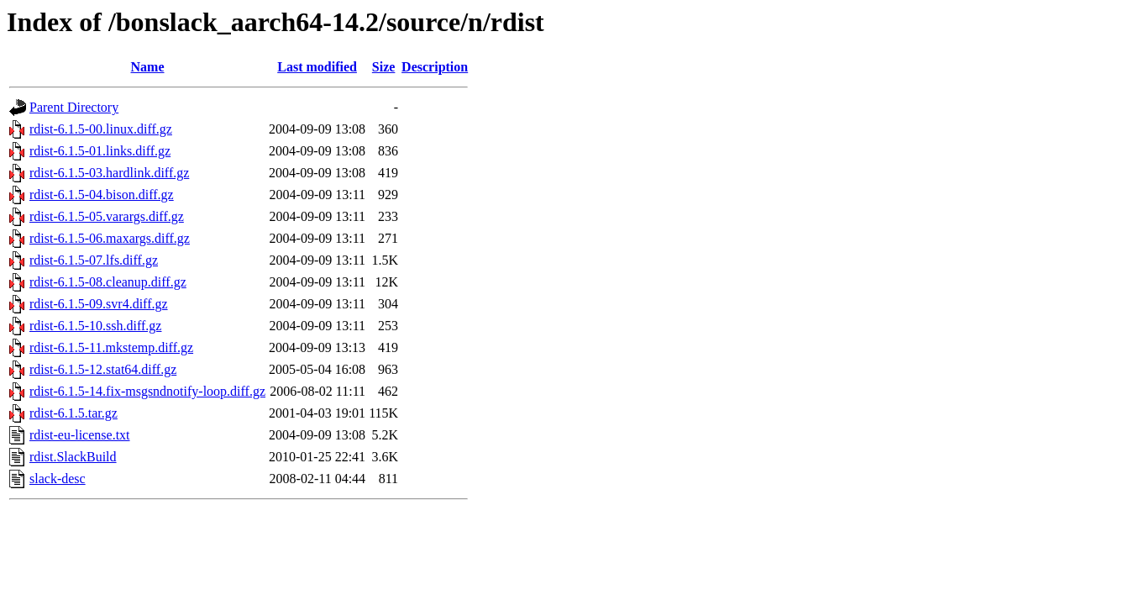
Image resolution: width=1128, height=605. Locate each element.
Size (384, 67)
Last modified (317, 67)
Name (148, 67)
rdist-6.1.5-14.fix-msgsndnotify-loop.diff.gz (147, 391)
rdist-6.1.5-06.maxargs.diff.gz (109, 238)
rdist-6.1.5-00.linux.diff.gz (100, 129)
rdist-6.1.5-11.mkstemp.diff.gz (111, 347)
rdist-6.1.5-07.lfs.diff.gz (93, 260)
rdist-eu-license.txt (79, 435)
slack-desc (57, 478)
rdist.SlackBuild (73, 457)
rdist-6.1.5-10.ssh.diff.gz (95, 325)
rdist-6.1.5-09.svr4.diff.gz (98, 304)
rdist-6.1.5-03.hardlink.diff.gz (109, 173)
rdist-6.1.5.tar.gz (73, 413)
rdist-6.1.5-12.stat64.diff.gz (102, 369)
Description (434, 67)
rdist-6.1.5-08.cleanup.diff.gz (107, 282)
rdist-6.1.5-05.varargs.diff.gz (106, 216)
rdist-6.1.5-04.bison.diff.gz (101, 194)
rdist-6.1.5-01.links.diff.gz (100, 151)
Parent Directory (73, 107)
